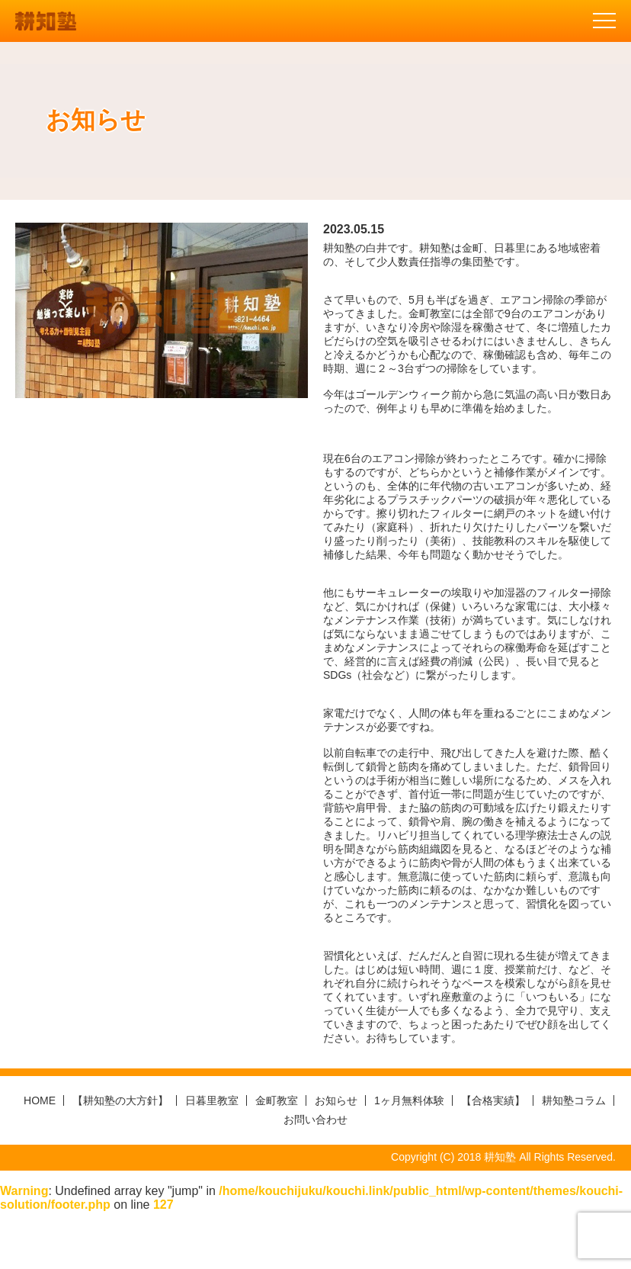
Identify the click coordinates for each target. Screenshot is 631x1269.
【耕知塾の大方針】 (120, 1100)
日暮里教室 (212, 1100)
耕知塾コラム (574, 1100)
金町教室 (276, 1100)
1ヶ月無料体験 (409, 1100)
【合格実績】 (493, 1100)
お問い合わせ (315, 1119)
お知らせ (336, 1100)
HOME (40, 1100)
